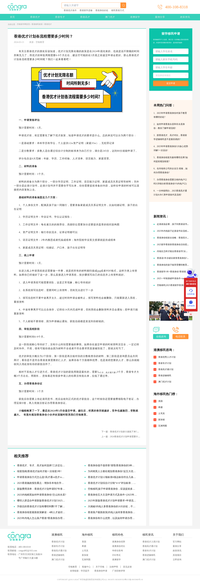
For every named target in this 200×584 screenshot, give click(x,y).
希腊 (160, 407)
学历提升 (85, 571)
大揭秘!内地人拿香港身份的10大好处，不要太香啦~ (112, 506)
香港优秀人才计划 (167, 357)
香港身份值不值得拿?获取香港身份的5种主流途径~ (112, 465)
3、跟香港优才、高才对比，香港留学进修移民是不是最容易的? (170, 137)
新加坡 (161, 420)
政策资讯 (185, 17)
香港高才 (85, 17)
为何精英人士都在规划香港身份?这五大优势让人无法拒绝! (112, 471)
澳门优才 (110, 17)
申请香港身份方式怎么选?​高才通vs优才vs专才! (41, 477)
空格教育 (81, 414)
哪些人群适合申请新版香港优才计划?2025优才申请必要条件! (41, 500)
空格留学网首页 (23, 24)
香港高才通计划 (165, 369)
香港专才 (60, 17)
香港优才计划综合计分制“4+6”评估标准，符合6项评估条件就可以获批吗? (112, 483)
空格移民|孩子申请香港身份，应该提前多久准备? (112, 489)
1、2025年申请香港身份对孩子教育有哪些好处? (170, 115)
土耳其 (161, 413)
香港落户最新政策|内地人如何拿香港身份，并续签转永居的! (112, 512)
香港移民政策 (37, 24)
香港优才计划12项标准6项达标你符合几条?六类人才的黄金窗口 (112, 477)
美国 (160, 401)
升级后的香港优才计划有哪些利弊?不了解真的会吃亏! (41, 506)
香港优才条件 (70, 10)
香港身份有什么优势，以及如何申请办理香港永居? (112, 518)
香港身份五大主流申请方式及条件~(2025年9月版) (112, 494)
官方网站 (177, 542)
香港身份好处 (101, 10)
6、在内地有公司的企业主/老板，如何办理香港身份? (171, 170)
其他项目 (177, 555)
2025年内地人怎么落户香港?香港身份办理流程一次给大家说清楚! (41, 518)
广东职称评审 (118, 571)
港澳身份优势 (118, 542)
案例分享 (160, 17)
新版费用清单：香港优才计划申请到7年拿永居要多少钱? (41, 489)
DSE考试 (116, 555)
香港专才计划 (164, 363)
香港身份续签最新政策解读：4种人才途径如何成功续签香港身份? (41, 512)
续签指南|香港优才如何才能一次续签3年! (39, 471)
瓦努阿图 (162, 426)
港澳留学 (135, 17)
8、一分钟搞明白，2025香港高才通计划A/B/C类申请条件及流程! (170, 193)
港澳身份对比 (118, 546)
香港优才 (35, 17)
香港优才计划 (58, 542)
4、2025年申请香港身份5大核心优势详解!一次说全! (171, 148)
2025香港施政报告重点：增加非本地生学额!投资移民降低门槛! (41, 483)
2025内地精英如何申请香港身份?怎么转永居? (41, 494)
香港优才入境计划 (151, 542)
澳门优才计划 (164, 382)
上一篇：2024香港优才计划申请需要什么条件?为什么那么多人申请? (133, 436)
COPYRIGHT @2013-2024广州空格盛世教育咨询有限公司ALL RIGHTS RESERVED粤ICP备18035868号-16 (100, 579)
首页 (12, 17)
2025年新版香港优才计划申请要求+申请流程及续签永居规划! (112, 500)
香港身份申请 (100, 571)
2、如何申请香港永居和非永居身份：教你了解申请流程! (169, 126)
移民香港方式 (117, 10)
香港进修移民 (164, 376)
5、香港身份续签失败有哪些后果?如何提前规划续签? (171, 159)
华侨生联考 (117, 550)
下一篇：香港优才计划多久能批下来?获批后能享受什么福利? (130, 431)
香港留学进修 (86, 10)
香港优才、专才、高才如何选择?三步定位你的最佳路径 (41, 465)
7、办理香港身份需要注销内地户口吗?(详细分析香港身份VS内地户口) (170, 181)
